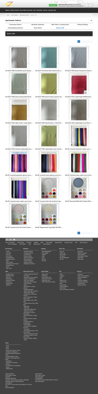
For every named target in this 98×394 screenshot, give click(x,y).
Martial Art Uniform (10, 280)
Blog (55, 10)
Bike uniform (81, 259)
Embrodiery (44, 275)
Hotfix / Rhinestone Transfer (48, 281)
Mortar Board (9, 278)
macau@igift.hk (79, 6)
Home (8, 15)
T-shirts (7, 251)
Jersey (7, 345)
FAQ (76, 242)
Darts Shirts (38, 28)
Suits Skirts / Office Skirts (30, 309)
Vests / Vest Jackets (29, 280)
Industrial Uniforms (28, 251)
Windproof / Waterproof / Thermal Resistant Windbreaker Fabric (12, 353)
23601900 (70, 4)
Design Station (36, 244)
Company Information (83, 281)
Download (50, 10)
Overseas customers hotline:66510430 (14, 381)
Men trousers (63, 254)
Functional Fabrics (15, 24)
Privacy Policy (20, 242)
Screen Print (45, 274)
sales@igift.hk (77, 4)
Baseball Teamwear (37, 24)
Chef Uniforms (27, 254)
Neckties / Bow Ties (28, 310)
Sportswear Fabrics (24, 15)
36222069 (26, 380)
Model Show (39, 10)
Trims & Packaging (12, 244)
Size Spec (45, 10)
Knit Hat (44, 259)
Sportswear (80, 251)
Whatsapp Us (53, 5)
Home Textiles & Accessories (26, 10)
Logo (29, 244)
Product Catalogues (82, 277)
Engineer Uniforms (28, 262)
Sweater (44, 254)
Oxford (7, 367)
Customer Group (68, 242)
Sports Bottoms (81, 254)
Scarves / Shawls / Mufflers (30, 338)
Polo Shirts (26, 275)
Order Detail (63, 288)
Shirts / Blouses (27, 283)
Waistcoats (26, 306)
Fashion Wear (9, 283)
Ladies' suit (62, 253)
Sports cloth (60, 28)
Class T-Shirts (9, 262)
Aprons (7, 266)
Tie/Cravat (62, 256)
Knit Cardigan (45, 253)
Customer (29, 242)
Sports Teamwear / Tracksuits (31, 291)
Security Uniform (28, 256)
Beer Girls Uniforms (28, 257)
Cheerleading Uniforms (15, 28)
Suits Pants (26, 307)
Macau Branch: (62, 6)
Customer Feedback (82, 280)
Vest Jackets (9, 256)
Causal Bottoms (10, 265)
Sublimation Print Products (12, 263)
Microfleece (9, 361)
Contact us (80, 274)
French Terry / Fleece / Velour (13, 350)
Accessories (9, 281)
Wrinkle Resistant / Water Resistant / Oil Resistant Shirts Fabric (12, 358)
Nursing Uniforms (28, 259)
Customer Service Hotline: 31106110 (14, 380)
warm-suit (8, 277)
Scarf (43, 257)
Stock (34, 10)
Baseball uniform (10, 275)
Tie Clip (61, 259)
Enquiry (79, 278)
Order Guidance (84, 242)
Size (61, 278)
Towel (43, 256)
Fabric (61, 274)
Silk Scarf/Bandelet (46, 251)
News (42, 242)
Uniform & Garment (14, 10)
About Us (7, 10)
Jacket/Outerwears (10, 259)
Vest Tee (8, 254)
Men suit (62, 251)
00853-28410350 (70, 6)
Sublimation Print (46, 280)
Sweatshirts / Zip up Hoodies (31, 277)
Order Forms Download (83, 275)
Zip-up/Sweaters (10, 257)
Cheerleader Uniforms (83, 256)
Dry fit (7, 348)
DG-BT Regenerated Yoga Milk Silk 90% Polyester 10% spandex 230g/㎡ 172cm (61, 227)
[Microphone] (88, 2)
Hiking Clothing (82, 24)
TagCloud (8, 285)
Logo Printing (63, 285)
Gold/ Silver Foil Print (47, 278)
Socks (25, 339)
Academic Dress (10, 274)
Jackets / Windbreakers (29, 278)
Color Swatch (14, 15)
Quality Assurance (82, 285)
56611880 (13, 378)
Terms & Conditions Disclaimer (67, 289)
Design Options (46, 244)
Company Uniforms (28, 253)
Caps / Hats (9, 268)
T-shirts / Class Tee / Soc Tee (31, 274)
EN (90, 5)
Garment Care (63, 281)
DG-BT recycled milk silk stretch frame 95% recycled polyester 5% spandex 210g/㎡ (32, 227)
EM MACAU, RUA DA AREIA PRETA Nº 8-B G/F (46, 380)
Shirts (7, 260)
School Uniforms (28, 260)
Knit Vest (44, 260)
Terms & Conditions (10, 242)
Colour (61, 277)
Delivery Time (63, 280)
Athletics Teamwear (82, 253)
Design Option (58, 242)
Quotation (62, 275)
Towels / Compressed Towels (31, 333)
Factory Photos (81, 283)
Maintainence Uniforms (29, 263)
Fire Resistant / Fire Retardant (13, 365)
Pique (7, 347)
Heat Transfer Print (46, 277)
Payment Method (64, 286)
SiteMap (36, 242)
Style (61, 283)
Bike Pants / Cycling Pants (60, 24)
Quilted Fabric (9, 368)
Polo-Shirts (8, 253)
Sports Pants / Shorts (29, 292)
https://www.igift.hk (9, 387)
